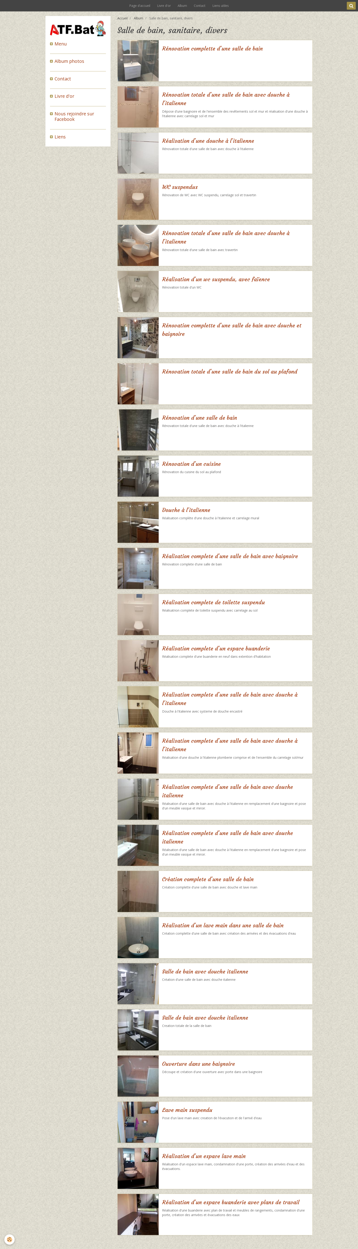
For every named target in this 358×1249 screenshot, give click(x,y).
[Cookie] (10, 1239)
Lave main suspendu (187, 1110)
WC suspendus (180, 187)
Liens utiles (220, 5)
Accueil (122, 18)
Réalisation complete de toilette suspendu (213, 602)
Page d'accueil (139, 5)
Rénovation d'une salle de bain (199, 417)
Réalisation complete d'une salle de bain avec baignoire (230, 556)
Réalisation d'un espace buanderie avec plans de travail (230, 1202)
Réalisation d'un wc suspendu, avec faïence (216, 279)
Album (182, 5)
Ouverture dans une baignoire (198, 1064)
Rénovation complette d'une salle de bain (212, 48)
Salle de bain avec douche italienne (205, 971)
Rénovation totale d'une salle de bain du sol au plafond (229, 371)
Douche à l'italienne (186, 510)
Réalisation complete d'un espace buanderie (216, 648)
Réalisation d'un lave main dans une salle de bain (223, 925)
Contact (199, 5)
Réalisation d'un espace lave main (204, 1156)
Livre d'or (164, 5)
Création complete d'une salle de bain (208, 879)
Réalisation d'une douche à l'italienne (208, 141)
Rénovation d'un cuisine (191, 464)
